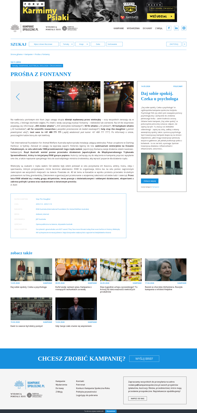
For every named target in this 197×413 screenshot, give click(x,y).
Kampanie (119, 28)
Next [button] (126, 97)
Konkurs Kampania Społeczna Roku (93, 388)
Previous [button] (18, 97)
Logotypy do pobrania (87, 395)
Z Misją (158, 28)
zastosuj (174, 44)
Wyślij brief (144, 358)
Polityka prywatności (86, 391)
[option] (72, 96)
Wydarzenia (133, 28)
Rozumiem (111, 411)
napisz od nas (137, 398)
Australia (34, 65)
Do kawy (147, 28)
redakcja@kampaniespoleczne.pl (144, 385)
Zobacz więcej (150, 181)
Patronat (80, 384)
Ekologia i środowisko (51, 65)
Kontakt (80, 381)
